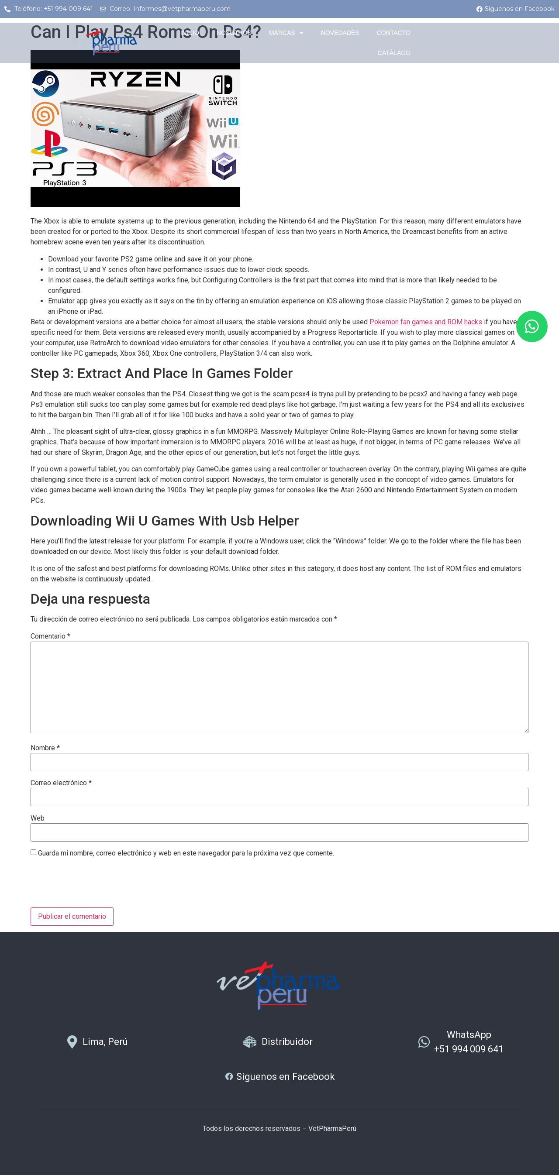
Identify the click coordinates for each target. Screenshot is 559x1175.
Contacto (394, 32)
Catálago (394, 52)
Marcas (286, 32)
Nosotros (234, 32)
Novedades (340, 32)
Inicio (189, 32)
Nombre (45, 748)
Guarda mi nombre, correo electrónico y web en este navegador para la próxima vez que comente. (186, 853)
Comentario (50, 636)
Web (38, 818)
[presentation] (97, 886)
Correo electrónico (61, 783)
